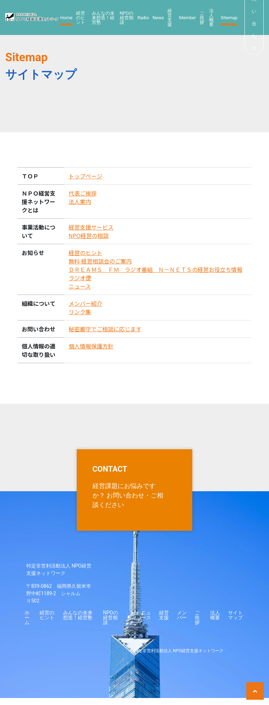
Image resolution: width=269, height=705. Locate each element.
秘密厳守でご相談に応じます (105, 329)
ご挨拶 (202, 17)
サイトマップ (235, 622)
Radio (143, 17)
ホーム (27, 624)
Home (66, 17)
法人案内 (80, 201)
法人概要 (211, 17)
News (158, 17)
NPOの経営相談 (126, 17)
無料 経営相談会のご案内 (100, 261)
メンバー (182, 622)
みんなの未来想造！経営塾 (103, 17)
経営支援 (169, 17)
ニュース (80, 286)
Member (187, 17)
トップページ (85, 176)
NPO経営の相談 (89, 235)
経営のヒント (80, 17)
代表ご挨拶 (83, 193)
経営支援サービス (91, 227)
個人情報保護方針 (91, 346)
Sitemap (229, 17)
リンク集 (80, 312)
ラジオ (131, 624)
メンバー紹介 (85, 303)
